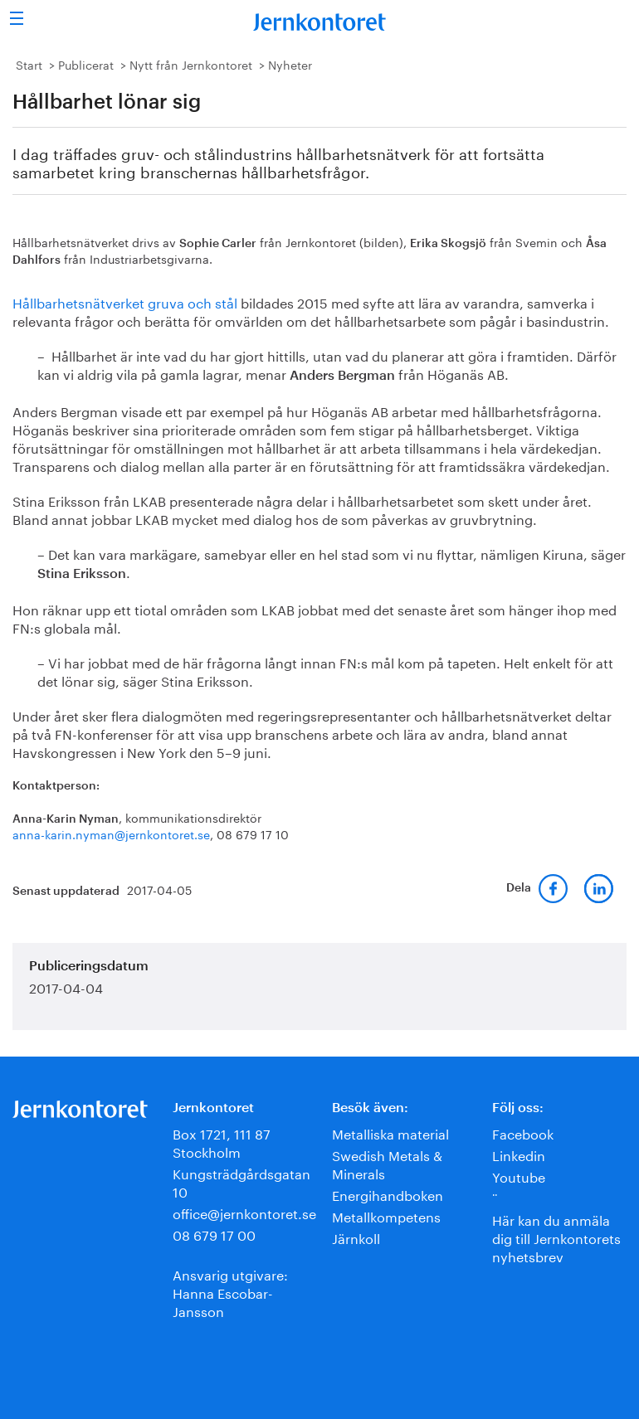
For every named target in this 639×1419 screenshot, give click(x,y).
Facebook (523, 1132)
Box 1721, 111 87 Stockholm (222, 1141)
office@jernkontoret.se (244, 1212)
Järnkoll (356, 1237)
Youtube (518, 1175)
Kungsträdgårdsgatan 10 (241, 1181)
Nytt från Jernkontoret (190, 64)
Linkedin (518, 1154)
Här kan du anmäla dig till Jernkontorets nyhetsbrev (556, 1237)
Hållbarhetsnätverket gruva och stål (124, 301)
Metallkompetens (386, 1215)
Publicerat (86, 64)
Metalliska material (390, 1132)
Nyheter (290, 64)
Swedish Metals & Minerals (387, 1163)
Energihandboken (387, 1193)
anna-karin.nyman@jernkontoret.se (111, 833)
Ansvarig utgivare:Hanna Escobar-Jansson (230, 1291)
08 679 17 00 (214, 1233)
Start (29, 64)
